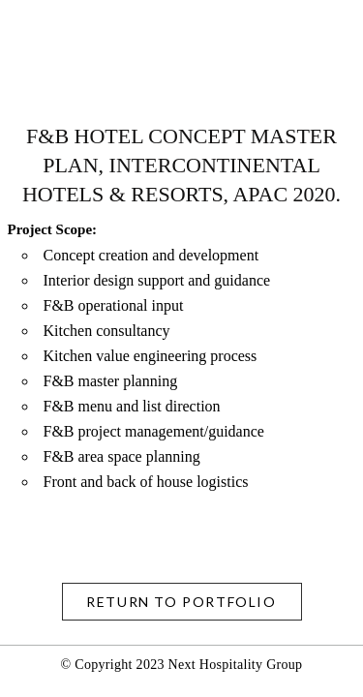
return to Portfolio (181, 601)
